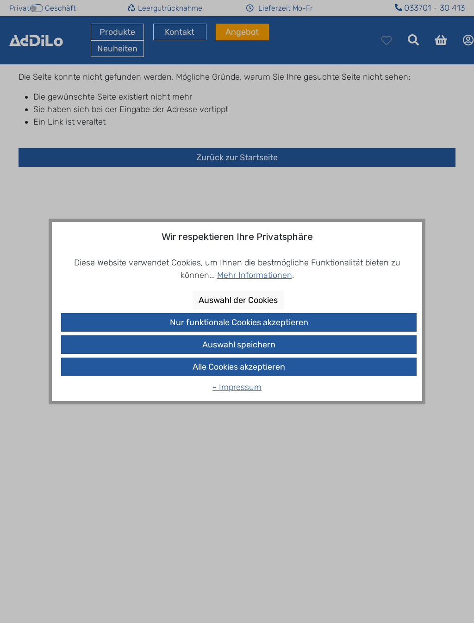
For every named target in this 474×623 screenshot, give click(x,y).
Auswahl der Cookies (238, 300)
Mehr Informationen (254, 275)
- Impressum (237, 387)
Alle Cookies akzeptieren (239, 367)
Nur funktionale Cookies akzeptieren (239, 322)
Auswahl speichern (238, 345)
